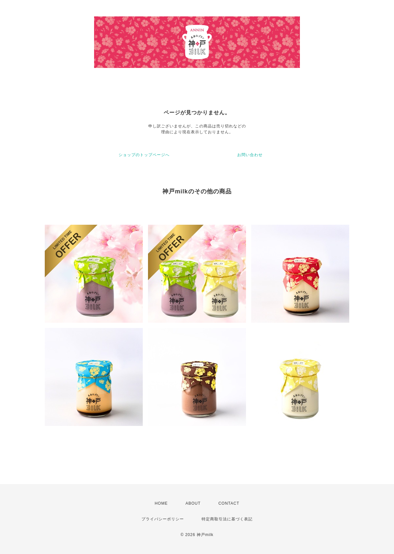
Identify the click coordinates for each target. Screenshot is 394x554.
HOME (161, 503)
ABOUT (193, 503)
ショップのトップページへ (144, 155)
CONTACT (228, 503)
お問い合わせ (250, 155)
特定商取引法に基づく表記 (227, 519)
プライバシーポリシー (162, 519)
